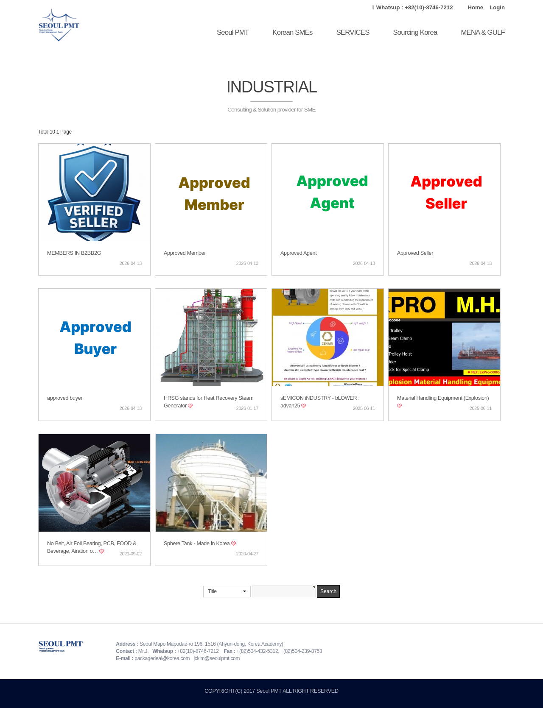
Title (212, 591)
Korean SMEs (292, 32)
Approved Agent (298, 253)
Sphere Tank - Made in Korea (197, 543)
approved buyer (64, 398)
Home (475, 7)
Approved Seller (415, 253)
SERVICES (352, 32)
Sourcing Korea (415, 32)
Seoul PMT (233, 32)
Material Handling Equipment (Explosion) (443, 398)
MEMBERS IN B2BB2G (74, 253)
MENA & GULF (483, 32)
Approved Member (185, 253)
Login (497, 7)
